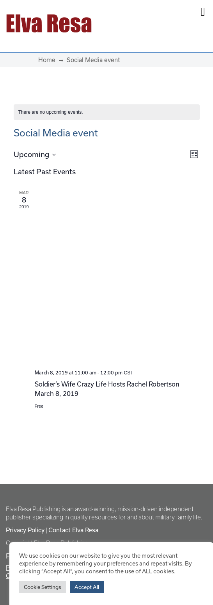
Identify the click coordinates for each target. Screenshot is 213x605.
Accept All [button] (87, 587)
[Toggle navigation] (154, 23)
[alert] (107, 112)
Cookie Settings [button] (42, 587)
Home (46, 59)
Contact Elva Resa (73, 529)
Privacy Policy (25, 529)
